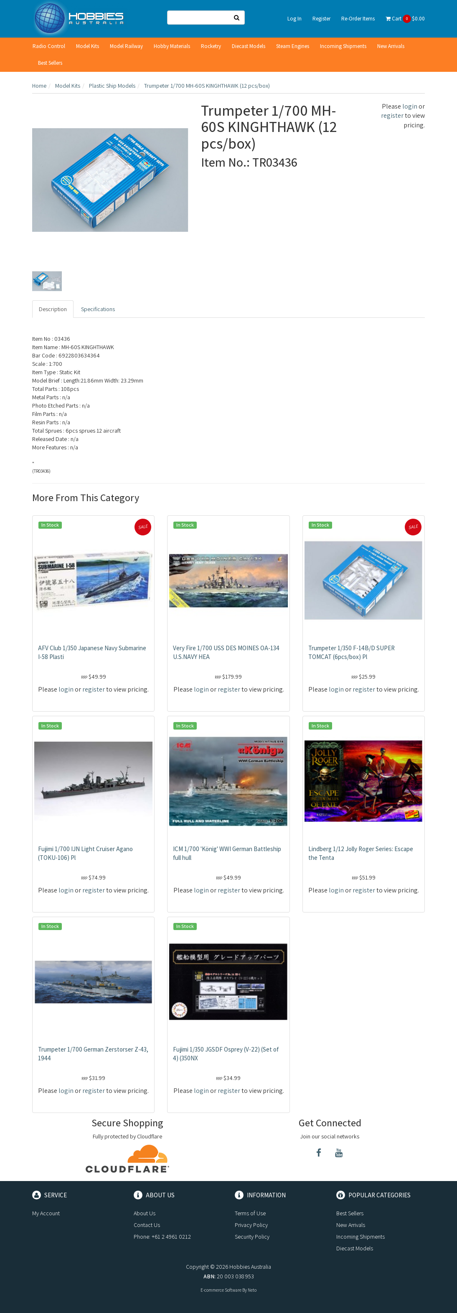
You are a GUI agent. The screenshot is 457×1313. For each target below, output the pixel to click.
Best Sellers (50, 62)
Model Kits (87, 46)
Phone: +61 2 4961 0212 (162, 1236)
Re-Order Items (358, 18)
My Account (46, 1213)
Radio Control (49, 46)
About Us (144, 1213)
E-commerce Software (221, 1290)
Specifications (98, 309)
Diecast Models (248, 46)
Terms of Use (250, 1213)
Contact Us (147, 1225)
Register (321, 18)
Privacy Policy (251, 1225)
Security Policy (252, 1236)
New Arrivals (390, 46)
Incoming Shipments (343, 46)
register (392, 115)
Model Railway (126, 46)
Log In (294, 18)
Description (53, 309)
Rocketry (211, 46)
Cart (405, 19)
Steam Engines (292, 46)
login (409, 106)
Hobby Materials (172, 46)
